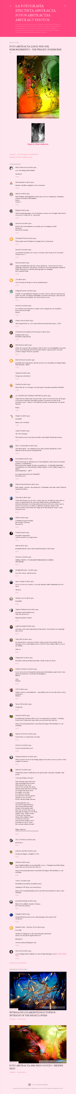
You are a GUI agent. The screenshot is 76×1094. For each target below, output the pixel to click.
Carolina (18, 384)
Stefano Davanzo (21, 669)
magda (17, 914)
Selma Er (18, 770)
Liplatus (18, 373)
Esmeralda (19, 459)
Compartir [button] (13, 154)
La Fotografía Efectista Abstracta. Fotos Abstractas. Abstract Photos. (35, 13)
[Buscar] (65, 5)
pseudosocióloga (21, 901)
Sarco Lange (19, 581)
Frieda (17, 532)
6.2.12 (17, 856)
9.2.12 (17, 921)
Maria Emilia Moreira (22, 484)
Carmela (18, 497)
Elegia (17, 210)
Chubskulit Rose (21, 238)
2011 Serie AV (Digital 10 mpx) (23, 157)
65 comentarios (21, 1072)
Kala (16, 546)
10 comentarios (21, 1019)
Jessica (17, 715)
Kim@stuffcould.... (21, 570)
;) (15, 279)
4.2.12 (17, 176)
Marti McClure (20, 360)
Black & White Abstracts (38, 144)
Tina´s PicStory (20, 839)
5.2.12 (16, 564)
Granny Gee (19, 320)
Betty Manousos (21, 167)
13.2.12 (17, 958)
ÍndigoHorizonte (21, 291)
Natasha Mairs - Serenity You (25, 927)
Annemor (18, 223)
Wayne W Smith (21, 734)
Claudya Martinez (21, 756)
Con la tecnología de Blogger (38, 1084)
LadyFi (17, 431)
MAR (17, 518)
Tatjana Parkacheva (22, 609)
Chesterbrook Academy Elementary (27, 332)
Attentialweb (19, 182)
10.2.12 (17, 945)
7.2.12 (16, 908)
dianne (17, 194)
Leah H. (18, 881)
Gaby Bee (19, 639)
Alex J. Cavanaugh (21, 446)
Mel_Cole (18, 951)
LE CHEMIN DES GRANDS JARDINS (28, 396)
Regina (18, 416)
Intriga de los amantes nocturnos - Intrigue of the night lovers (33, 1014)
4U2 (16, 689)
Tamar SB (18, 704)
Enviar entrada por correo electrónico (27, 154)
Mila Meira (18, 345)
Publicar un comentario (18, 963)
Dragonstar (19, 658)
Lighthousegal (20, 626)
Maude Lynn (19, 598)
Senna (17, 263)
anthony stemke (21, 851)
